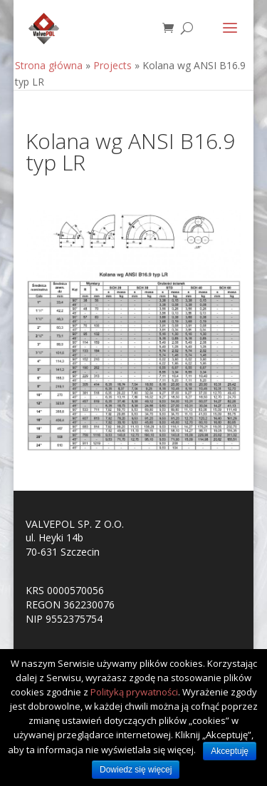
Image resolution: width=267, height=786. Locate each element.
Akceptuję (229, 751)
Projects (112, 65)
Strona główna (49, 65)
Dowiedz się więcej (136, 770)
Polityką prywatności (134, 691)
